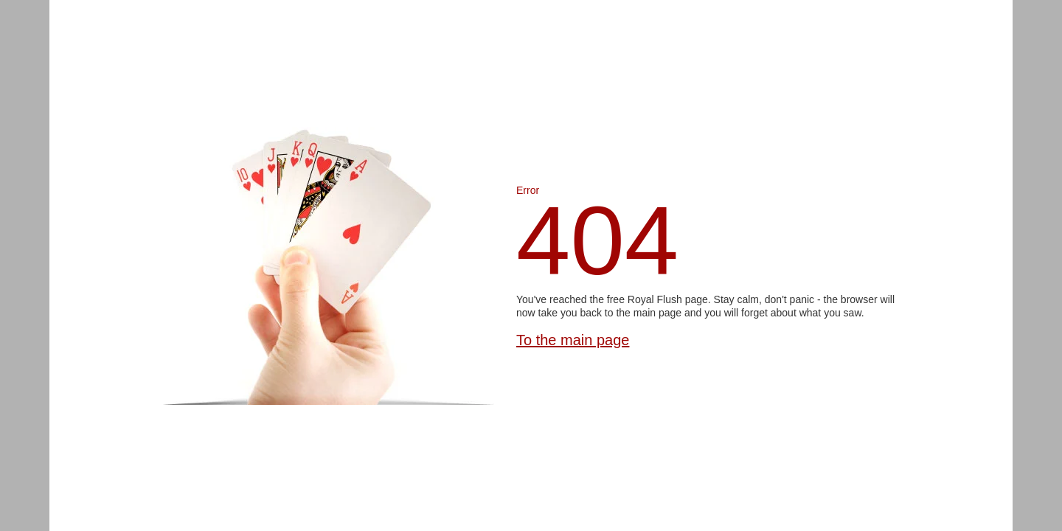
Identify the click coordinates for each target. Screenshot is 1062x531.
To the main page (572, 340)
